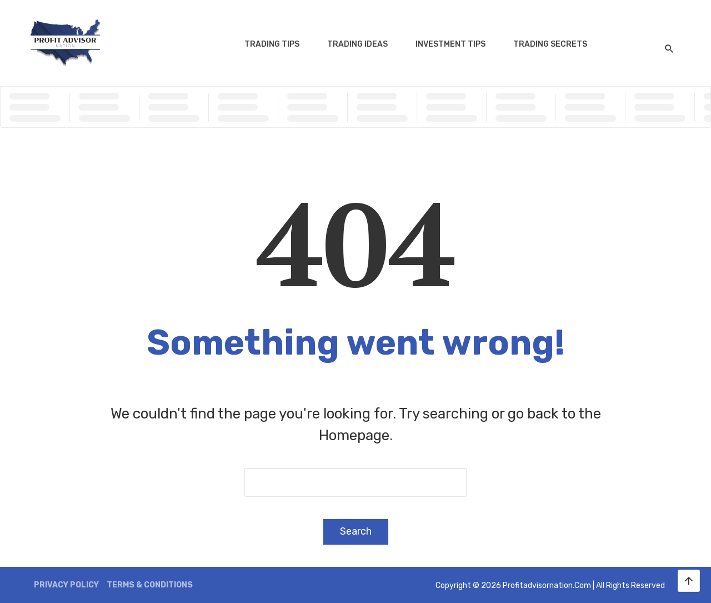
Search (356, 531)
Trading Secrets (550, 44)
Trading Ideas (357, 44)
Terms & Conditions (150, 585)
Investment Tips (450, 44)
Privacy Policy (66, 585)
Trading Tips (271, 44)
